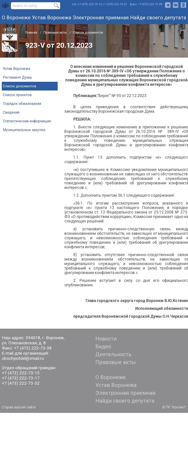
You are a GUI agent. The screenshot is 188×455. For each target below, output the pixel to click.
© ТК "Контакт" (174, 407)
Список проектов (17, 95)
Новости (106, 339)
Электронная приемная (101, 17)
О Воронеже (16, 17)
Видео (103, 346)
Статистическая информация (27, 121)
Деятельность (113, 354)
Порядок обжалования (22, 103)
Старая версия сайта (19, 407)
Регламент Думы (17, 77)
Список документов (88, 32)
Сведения (11, 112)
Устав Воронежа (51, 17)
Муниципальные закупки (24, 130)
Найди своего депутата (158, 17)
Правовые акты (55, 32)
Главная (31, 32)
